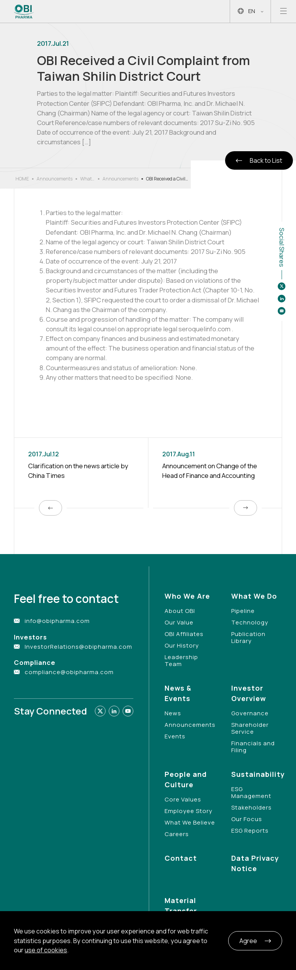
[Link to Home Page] (24, 11)
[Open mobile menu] (283, 11)
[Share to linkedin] (282, 298)
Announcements (54, 178)
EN (250, 11)
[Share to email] (282, 311)
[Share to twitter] (282, 286)
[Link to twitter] (100, 711)
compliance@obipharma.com (69, 672)
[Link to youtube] (128, 711)
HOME (22, 178)
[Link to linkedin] (114, 711)
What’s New (87, 178)
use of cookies (46, 950)
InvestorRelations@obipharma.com (78, 647)
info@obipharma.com (57, 621)
